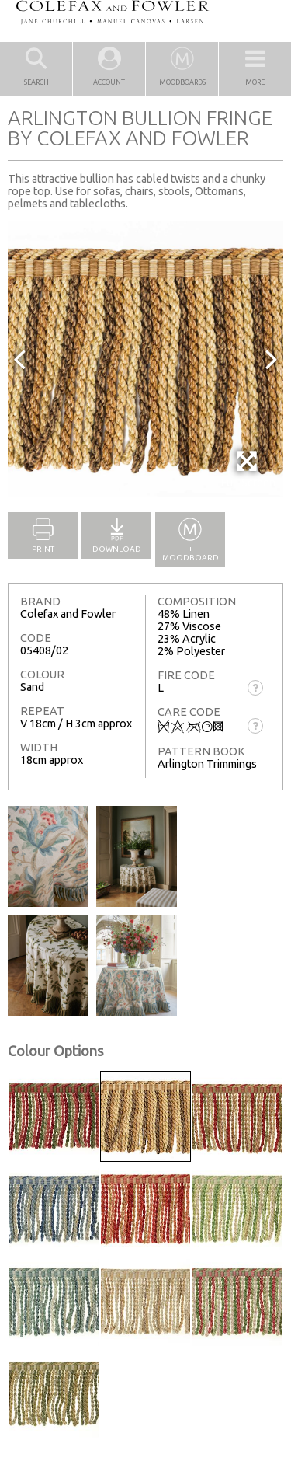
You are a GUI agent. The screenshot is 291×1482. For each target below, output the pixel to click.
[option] (145, 359)
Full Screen (247, 469)
